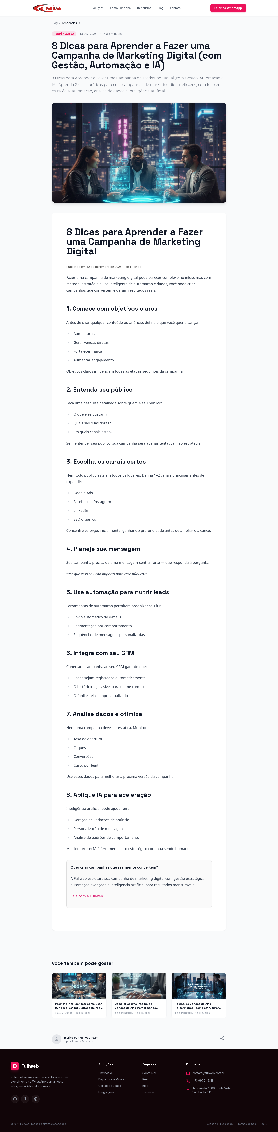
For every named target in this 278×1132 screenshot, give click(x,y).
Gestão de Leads (109, 1085)
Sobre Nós (149, 1073)
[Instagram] (25, 1099)
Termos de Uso (247, 1123)
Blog (160, 8)
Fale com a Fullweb (87, 896)
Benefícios (144, 8)
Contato (175, 8)
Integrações (106, 1092)
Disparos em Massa (111, 1079)
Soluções (98, 8)
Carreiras (148, 1092)
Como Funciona (120, 8)
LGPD (264, 1123)
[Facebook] (36, 1099)
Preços (147, 1079)
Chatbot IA (105, 1073)
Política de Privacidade (219, 1123)
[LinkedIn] (15, 1099)
